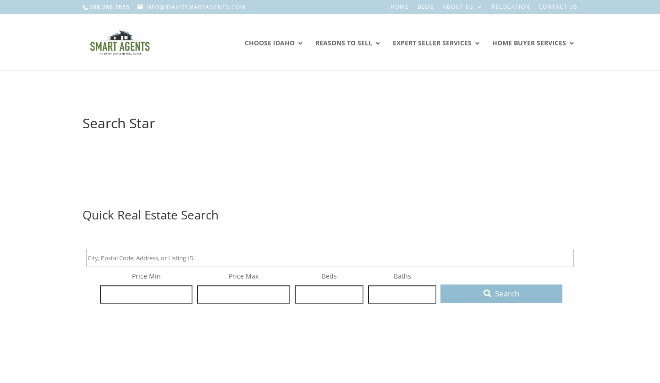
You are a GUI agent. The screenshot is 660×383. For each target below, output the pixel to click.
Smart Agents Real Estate (140, 93)
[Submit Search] (501, 294)
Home (399, 7)
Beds (329, 276)
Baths (402, 276)
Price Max (243, 276)
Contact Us (558, 7)
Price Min (146, 276)
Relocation (511, 7)
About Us (458, 7)
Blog (426, 7)
